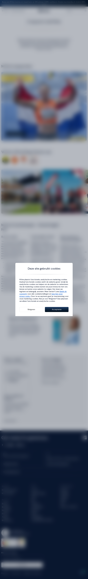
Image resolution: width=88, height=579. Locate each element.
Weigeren (31, 309)
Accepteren (57, 309)
